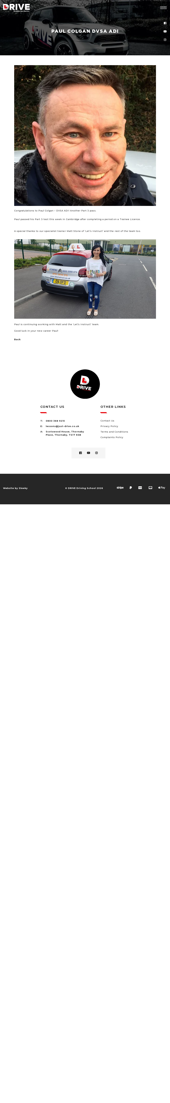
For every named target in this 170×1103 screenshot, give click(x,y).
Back (17, 339)
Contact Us (107, 420)
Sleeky (23, 488)
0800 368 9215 (55, 421)
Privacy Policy (109, 426)
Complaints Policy (111, 437)
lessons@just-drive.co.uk (62, 426)
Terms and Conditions (114, 431)
